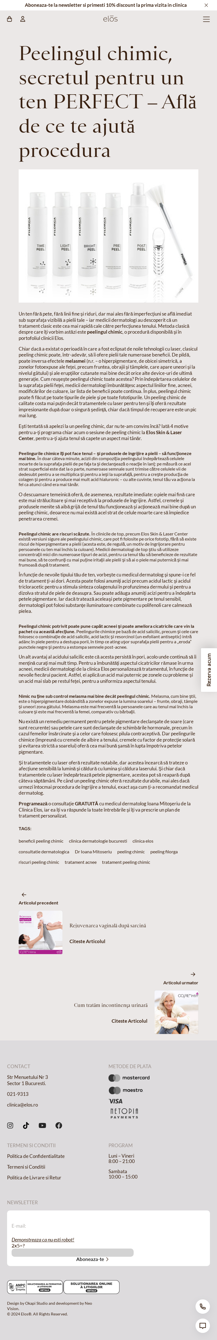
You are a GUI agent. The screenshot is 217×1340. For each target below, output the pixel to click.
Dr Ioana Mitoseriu (93, 851)
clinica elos (143, 840)
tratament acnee (81, 862)
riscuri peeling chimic (39, 862)
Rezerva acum (209, 670)
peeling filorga (164, 851)
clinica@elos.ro (22, 1105)
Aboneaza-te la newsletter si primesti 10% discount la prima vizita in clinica (106, 5)
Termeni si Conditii (26, 1167)
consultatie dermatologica (44, 851)
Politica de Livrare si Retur (34, 1178)
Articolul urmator (180, 982)
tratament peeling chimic (126, 862)
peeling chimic (131, 851)
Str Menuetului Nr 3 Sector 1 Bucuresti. (27, 1080)
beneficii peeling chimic (41, 840)
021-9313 (18, 1094)
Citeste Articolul (87, 941)
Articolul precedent (38, 902)
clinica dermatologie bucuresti (98, 840)
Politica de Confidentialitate (36, 1156)
